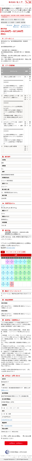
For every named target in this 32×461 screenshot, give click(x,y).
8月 (11, 252)
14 (3, 273)
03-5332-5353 (10, 248)
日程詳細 (9, 25)
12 (25, 267)
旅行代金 (16, 26)
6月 (3, 252)
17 (16, 273)
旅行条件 (16, 25)
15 (7, 273)
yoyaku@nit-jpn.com (6, 419)
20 (29, 273)
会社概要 (3, 455)
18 (20, 273)
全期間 (23, 252)
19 (25, 273)
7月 (7, 252)
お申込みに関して (25, 26)
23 (12, 279)
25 (20, 279)
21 (3, 279)
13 (29, 267)
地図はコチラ (4, 390)
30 (12, 284)
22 (7, 279)
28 (3, 284)
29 (7, 284)
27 (29, 279)
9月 (15, 252)
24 (16, 279)
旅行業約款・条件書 (24, 456)
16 (12, 273)
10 (16, 267)
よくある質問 (18, 456)
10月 (19, 252)
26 (25, 279)
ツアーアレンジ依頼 (13, 456)
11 (20, 267)
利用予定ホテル (26, 25)
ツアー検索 (8, 455)
